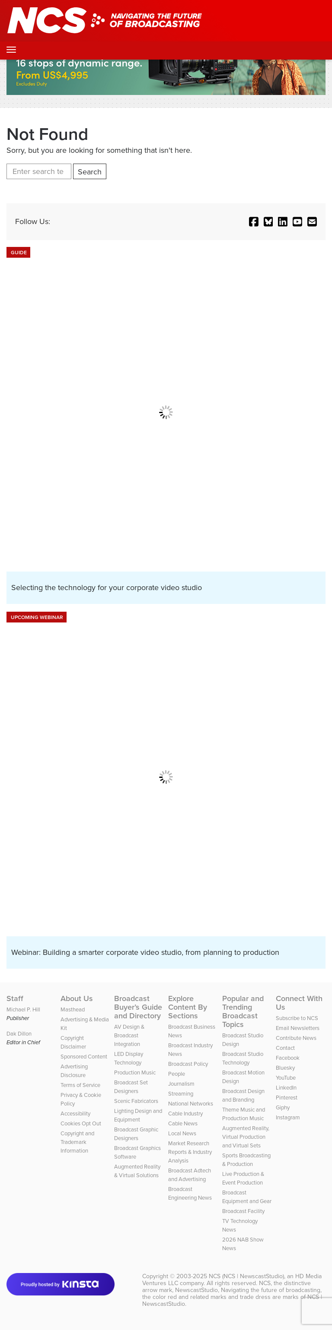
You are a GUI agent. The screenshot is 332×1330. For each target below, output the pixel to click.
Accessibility (75, 1113)
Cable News (183, 1123)
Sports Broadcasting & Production (246, 1159)
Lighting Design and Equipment (138, 1115)
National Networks (190, 1103)
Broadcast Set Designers (131, 1086)
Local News (182, 1133)
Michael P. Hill (23, 1009)
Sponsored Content (84, 1056)
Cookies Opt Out (81, 1123)
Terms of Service (80, 1085)
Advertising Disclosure (74, 1070)
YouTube (286, 1078)
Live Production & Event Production (243, 1178)
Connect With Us (299, 1002)
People (176, 1074)
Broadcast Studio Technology (242, 1058)
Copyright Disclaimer (73, 1042)
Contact (285, 1048)
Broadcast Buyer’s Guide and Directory (138, 1007)
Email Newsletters (297, 1028)
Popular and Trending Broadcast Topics (243, 1011)
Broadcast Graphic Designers (136, 1133)
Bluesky (285, 1068)
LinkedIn (286, 1088)
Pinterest (286, 1097)
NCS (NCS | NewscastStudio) (246, 1276)
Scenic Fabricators (136, 1101)
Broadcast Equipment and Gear (246, 1196)
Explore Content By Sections (187, 1007)
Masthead (73, 1009)
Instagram (288, 1117)
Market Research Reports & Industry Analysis (190, 1152)
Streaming (180, 1094)
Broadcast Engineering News (190, 1193)
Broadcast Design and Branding (243, 1095)
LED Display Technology (128, 1058)
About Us (77, 998)
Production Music (135, 1072)
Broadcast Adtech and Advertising (189, 1174)
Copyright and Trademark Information (77, 1142)
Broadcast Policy (188, 1064)
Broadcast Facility (243, 1211)
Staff (14, 998)
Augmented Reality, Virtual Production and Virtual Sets (245, 1137)
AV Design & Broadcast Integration (129, 1035)
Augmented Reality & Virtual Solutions (137, 1171)
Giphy (283, 1107)
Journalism (181, 1084)
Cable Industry (185, 1113)
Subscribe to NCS (297, 1018)
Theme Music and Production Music (243, 1114)
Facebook (288, 1058)
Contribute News (296, 1038)
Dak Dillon (19, 1034)
